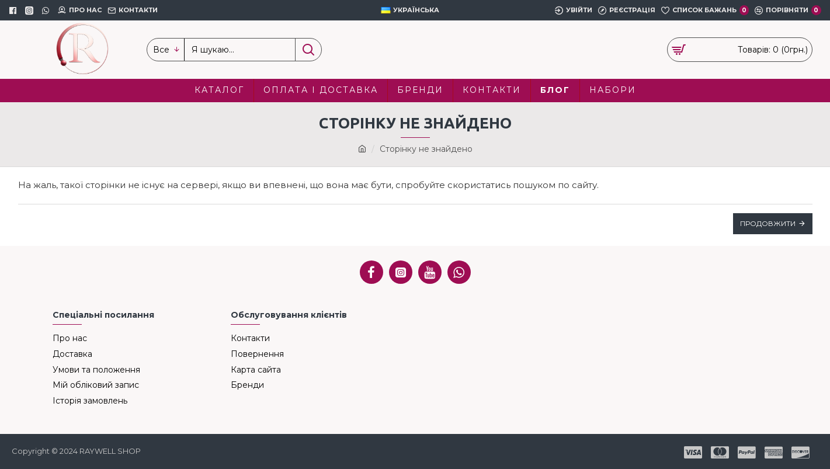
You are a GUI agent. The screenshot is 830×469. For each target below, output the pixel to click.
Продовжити (768, 223)
